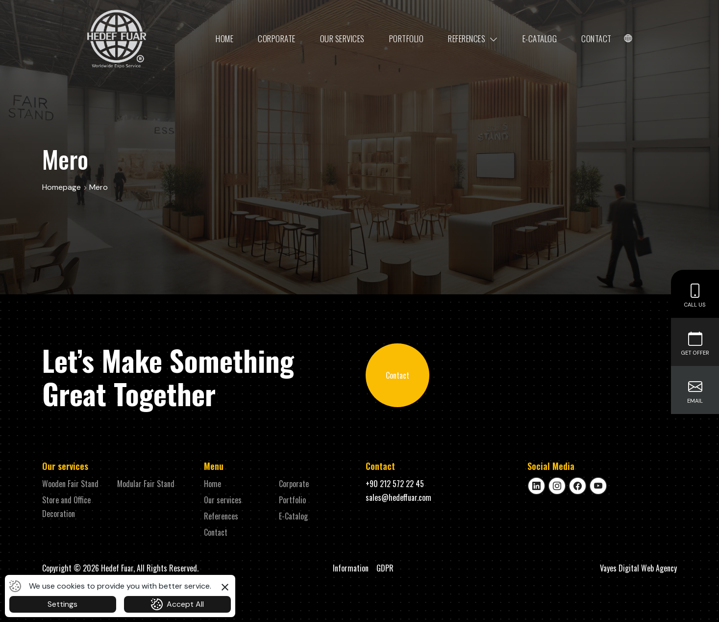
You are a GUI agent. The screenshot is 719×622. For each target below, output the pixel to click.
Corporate (277, 38)
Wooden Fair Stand (70, 484)
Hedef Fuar (117, 568)
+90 (395, 484)
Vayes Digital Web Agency (638, 568)
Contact (596, 38)
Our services (342, 38)
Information (351, 568)
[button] (225, 586)
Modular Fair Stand (145, 484)
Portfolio (406, 38)
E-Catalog (539, 38)
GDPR (385, 568)
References (473, 38)
